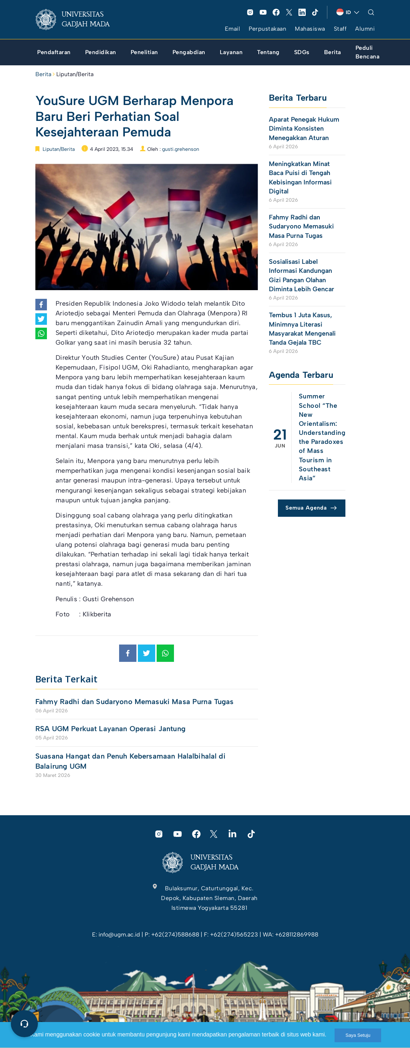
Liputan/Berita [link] (74, 74)
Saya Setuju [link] (357, 1035)
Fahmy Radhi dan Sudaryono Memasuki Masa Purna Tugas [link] (134, 701)
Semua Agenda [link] (306, 508)
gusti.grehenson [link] (180, 149)
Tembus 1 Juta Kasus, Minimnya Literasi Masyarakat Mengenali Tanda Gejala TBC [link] (302, 328)
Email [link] (232, 28)
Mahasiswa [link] (310, 28)
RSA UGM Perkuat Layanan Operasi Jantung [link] (110, 728)
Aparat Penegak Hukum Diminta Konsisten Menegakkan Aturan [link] (304, 128)
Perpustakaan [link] (267, 28)
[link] (78, 19)
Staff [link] (340, 28)
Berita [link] (43, 74)
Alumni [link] (365, 28)
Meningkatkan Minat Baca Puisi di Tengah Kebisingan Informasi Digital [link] (300, 177)
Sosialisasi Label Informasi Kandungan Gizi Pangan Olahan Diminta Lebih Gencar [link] (302, 275)
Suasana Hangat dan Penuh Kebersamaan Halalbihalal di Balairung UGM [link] (130, 761)
